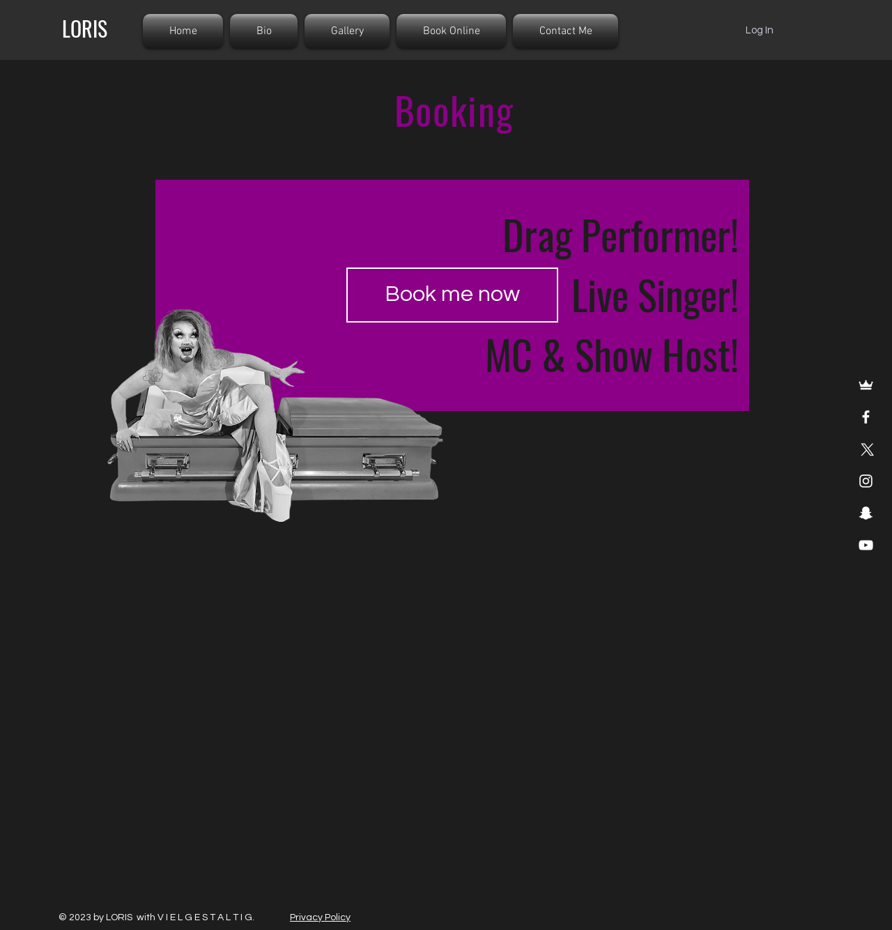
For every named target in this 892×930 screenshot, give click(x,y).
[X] (866, 449)
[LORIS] (84, 28)
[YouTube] (866, 545)
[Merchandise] (866, 385)
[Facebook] (866, 417)
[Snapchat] (866, 513)
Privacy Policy (320, 917)
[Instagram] (866, 481)
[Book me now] (452, 295)
